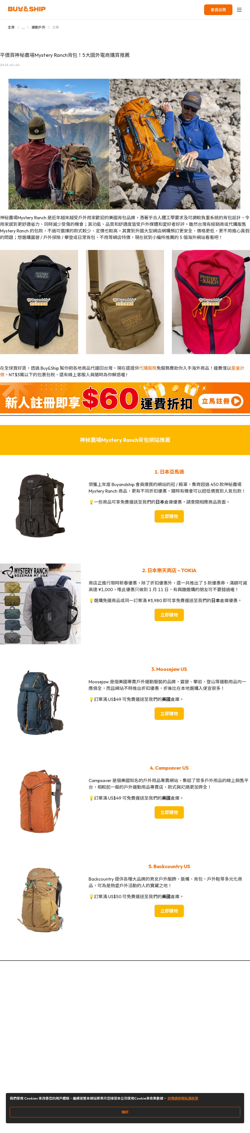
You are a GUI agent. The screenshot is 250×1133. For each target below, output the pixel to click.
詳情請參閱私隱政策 (182, 1098)
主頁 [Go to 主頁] (11, 27)
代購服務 (147, 368)
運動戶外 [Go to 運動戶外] (38, 27)
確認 (125, 1112)
